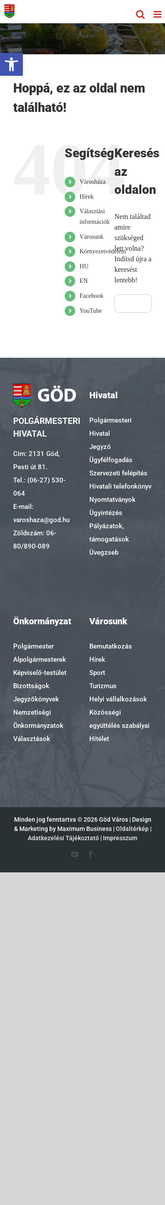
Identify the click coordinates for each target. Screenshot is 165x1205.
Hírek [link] (87, 196)
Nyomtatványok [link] (112, 500)
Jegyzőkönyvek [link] (36, 699)
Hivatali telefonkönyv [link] (120, 486)
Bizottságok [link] (31, 686)
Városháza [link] (93, 181)
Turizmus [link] (103, 686)
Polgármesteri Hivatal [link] (110, 427)
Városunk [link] (91, 237)
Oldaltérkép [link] (132, 828)
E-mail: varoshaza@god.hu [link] (41, 513)
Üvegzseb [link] (103, 552)
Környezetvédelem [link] (103, 251)
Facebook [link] (91, 296)
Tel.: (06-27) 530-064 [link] (39, 486)
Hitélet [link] (99, 739)
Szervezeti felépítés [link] (118, 473)
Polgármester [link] (33, 646)
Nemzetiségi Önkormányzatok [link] (38, 719)
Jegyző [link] (100, 447)
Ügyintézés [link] (105, 513)
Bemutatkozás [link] (110, 646)
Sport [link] (97, 673)
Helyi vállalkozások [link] (118, 699)
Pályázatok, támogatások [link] (109, 532)
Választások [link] (31, 739)
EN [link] (84, 281)
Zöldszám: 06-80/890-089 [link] (34, 539)
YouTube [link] (91, 311)
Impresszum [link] (120, 838)
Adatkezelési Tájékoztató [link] (63, 838)
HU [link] (84, 266)
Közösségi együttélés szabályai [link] (119, 719)
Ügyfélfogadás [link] (110, 460)
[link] (11, 64)
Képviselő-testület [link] (39, 673)
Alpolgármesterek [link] (39, 660)
